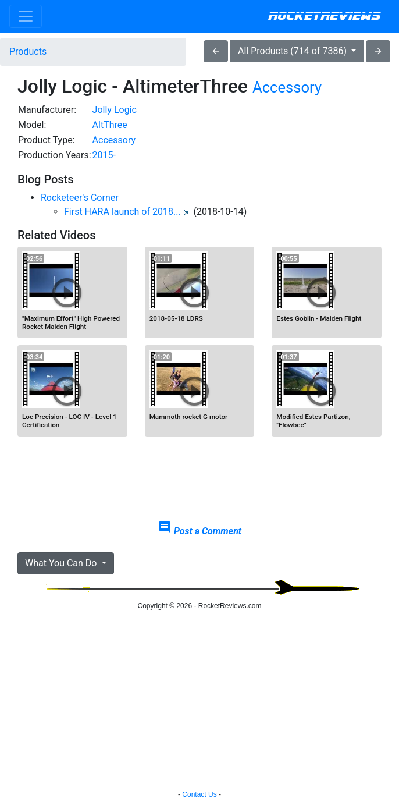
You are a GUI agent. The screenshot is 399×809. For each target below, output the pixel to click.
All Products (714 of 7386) (293, 50)
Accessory (287, 87)
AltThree (109, 124)
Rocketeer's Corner (80, 197)
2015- (104, 155)
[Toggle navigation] (25, 16)
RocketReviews (324, 16)
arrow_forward (378, 51)
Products (28, 51)
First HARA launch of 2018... (127, 211)
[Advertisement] (199, 482)
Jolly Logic (114, 109)
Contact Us (199, 794)
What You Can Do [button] (62, 563)
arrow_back (215, 51)
